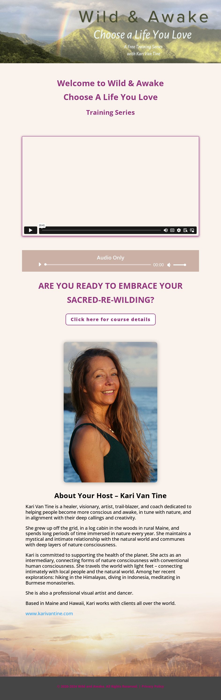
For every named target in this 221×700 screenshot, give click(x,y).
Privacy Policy (153, 686)
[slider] (98, 264)
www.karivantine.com (49, 613)
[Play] (40, 264)
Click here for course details (111, 319)
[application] (110, 264)
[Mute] (169, 265)
